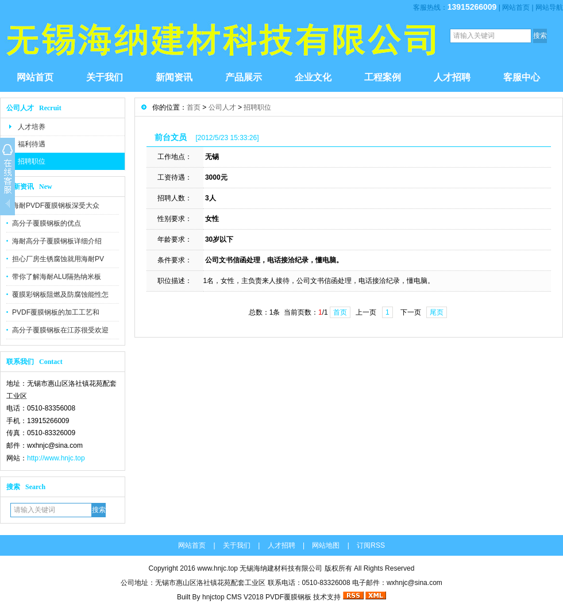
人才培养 (31, 127)
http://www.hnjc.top (56, 458)
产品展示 (243, 77)
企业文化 (313, 77)
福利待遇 (31, 144)
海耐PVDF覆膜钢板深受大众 (55, 206)
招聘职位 (31, 161)
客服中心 (521, 77)
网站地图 (326, 545)
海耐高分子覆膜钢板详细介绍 (57, 241)
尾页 (437, 312)
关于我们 (104, 77)
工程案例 (382, 77)
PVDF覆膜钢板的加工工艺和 (55, 312)
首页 (193, 107)
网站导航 (549, 7)
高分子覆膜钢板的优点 (46, 223)
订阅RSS (371, 545)
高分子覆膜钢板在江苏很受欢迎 (60, 330)
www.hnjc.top (217, 568)
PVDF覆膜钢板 (288, 597)
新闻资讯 (174, 77)
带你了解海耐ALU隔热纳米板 (56, 277)
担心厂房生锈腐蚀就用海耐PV (58, 259)
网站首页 (516, 7)
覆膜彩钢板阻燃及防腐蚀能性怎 (60, 294)
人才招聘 (452, 77)
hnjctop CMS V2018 (233, 597)
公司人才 (222, 107)
